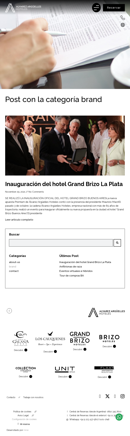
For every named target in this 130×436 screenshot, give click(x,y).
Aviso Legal (23, 415)
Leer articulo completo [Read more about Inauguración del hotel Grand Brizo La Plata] (19, 219)
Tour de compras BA (71, 275)
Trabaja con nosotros (33, 397)
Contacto (11, 397)
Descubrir (18, 350)
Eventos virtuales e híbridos (75, 271)
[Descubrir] (26, 350)
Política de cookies (22, 411)
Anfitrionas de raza (70, 266)
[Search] (117, 243)
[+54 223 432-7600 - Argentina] (123, 17)
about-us (14, 262)
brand (91, 99)
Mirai (26, 430)
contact (14, 271)
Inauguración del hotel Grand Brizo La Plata (64, 184)
